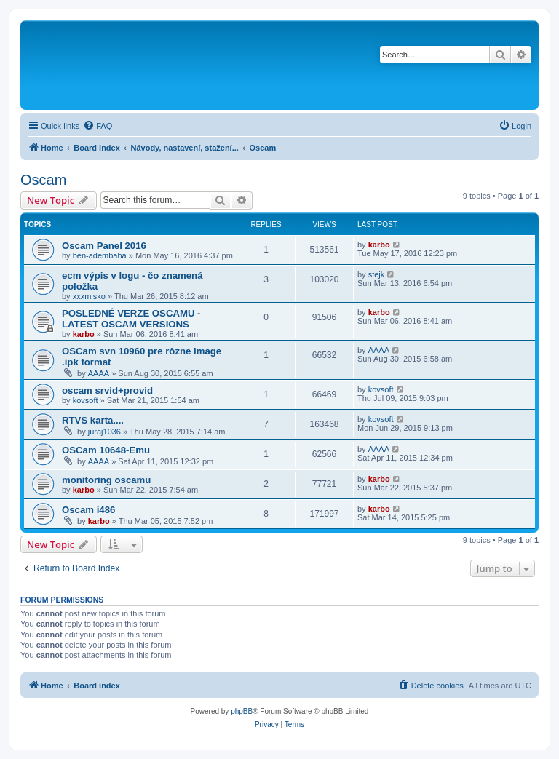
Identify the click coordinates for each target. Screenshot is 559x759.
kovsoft (85, 400)
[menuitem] (97, 126)
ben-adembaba (100, 255)
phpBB (242, 711)
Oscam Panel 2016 (104, 245)
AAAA (98, 373)
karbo (379, 244)
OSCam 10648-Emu (106, 450)
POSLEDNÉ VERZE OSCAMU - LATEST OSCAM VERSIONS (131, 319)
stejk (376, 274)
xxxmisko (89, 296)
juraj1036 (104, 431)
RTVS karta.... (93, 420)
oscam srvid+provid (107, 390)
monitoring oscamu (106, 479)
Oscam (43, 180)
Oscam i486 (88, 509)
